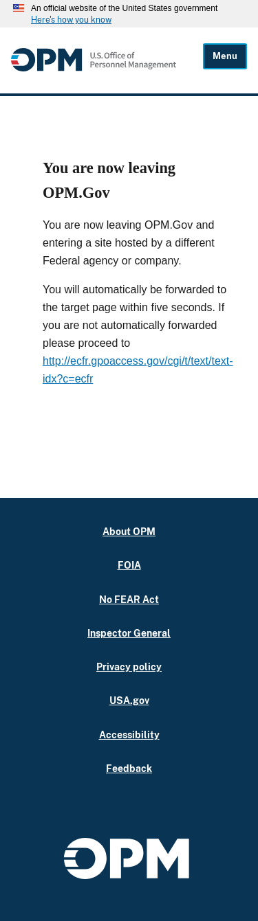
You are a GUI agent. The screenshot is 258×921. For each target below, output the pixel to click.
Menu (225, 56)
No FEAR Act (129, 599)
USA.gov (129, 700)
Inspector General (129, 633)
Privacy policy (129, 666)
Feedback (129, 768)
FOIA (129, 565)
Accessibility (129, 734)
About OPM (129, 531)
